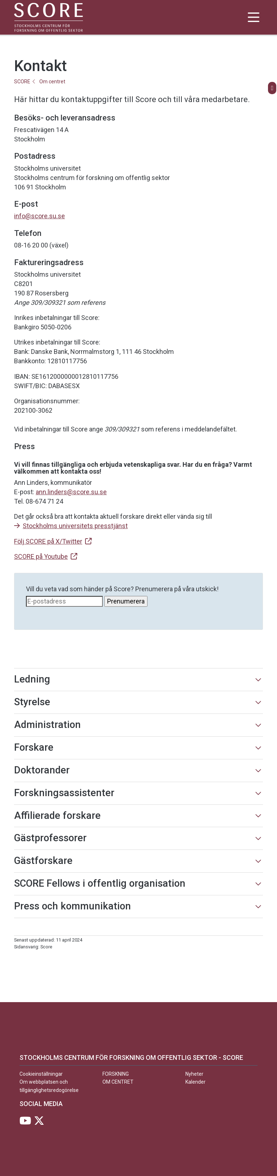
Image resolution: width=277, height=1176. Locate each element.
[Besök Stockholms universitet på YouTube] (25, 1122)
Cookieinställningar (41, 1074)
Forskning (115, 1074)
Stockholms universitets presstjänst (75, 526)
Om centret (52, 81)
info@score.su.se (39, 216)
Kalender (195, 1082)
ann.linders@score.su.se (71, 492)
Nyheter (194, 1074)
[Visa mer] (258, 680)
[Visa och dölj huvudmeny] (253, 17)
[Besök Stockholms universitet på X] (39, 1122)
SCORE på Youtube (41, 556)
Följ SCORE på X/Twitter (48, 541)
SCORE (22, 81)
